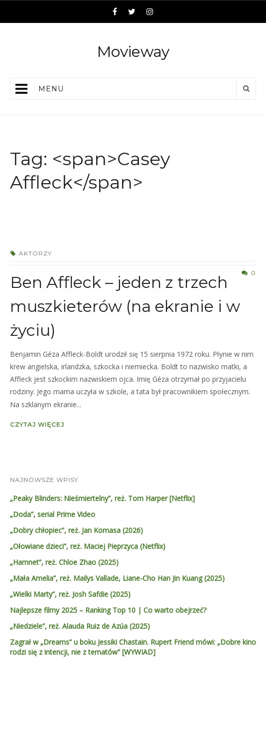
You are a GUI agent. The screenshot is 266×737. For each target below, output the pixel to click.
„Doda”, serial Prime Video (52, 514)
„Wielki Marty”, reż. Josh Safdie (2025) (70, 594)
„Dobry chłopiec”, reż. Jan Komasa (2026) (76, 530)
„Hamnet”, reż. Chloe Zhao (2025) (64, 562)
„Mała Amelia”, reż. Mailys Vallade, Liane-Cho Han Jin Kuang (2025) (117, 578)
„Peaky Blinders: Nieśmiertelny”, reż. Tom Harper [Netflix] (102, 498)
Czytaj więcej (37, 424)
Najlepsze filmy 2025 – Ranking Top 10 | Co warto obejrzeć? (108, 610)
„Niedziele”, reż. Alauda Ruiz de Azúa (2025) (80, 626)
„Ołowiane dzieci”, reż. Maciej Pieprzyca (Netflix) (87, 546)
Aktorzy (35, 253)
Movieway (133, 51)
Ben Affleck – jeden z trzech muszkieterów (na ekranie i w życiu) (125, 306)
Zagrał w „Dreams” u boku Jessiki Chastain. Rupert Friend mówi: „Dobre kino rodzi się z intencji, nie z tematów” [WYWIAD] (133, 647)
